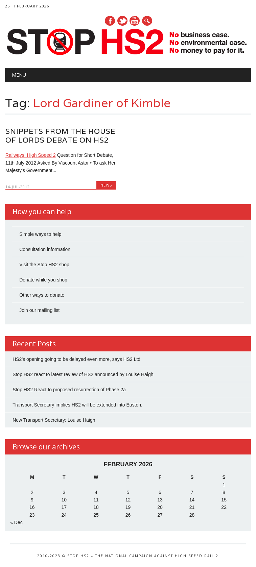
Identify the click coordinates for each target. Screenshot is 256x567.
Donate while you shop (43, 279)
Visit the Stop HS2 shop (44, 264)
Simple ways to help (40, 234)
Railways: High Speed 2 (30, 155)
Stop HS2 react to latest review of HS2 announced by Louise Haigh (83, 374)
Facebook (110, 21)
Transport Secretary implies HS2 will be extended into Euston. (77, 405)
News (106, 185)
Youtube (135, 21)
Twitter (122, 21)
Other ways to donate (41, 295)
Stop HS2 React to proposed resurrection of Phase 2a (69, 389)
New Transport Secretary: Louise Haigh (54, 420)
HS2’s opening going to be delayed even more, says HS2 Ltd (76, 359)
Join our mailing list (39, 310)
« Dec (16, 522)
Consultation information (44, 249)
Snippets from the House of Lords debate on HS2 (60, 136)
